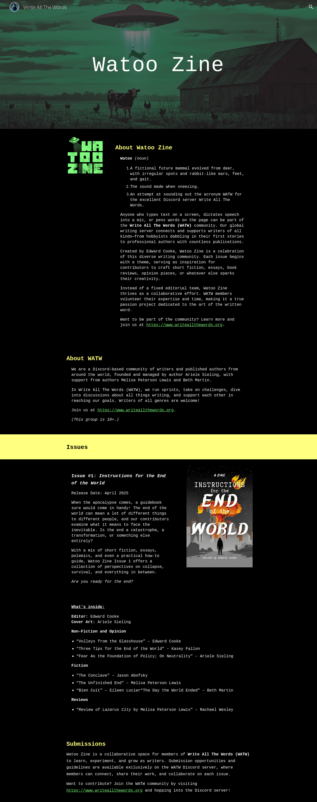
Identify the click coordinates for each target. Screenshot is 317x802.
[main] (158, 64)
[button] (311, 7)
